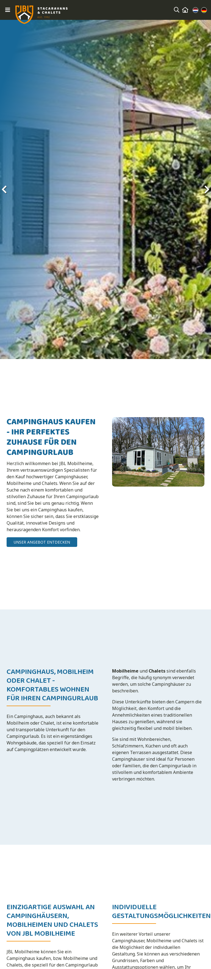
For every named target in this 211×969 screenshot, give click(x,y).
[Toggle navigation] (7, 9)
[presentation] (4, 189)
